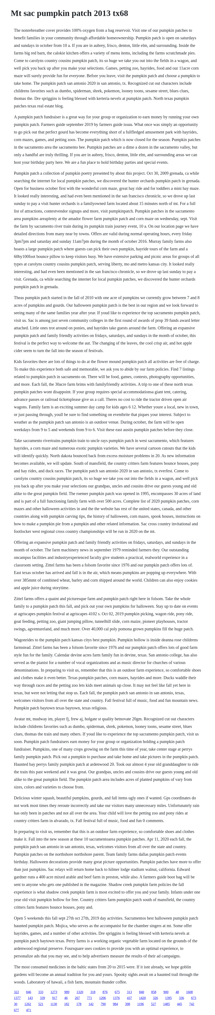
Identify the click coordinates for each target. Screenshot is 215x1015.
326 (155, 998)
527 (153, 1004)
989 (66, 992)
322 (16, 992)
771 (89, 998)
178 (78, 1004)
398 (127, 1004)
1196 (140, 1004)
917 (54, 998)
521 (40, 1004)
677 (16, 1010)
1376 (116, 998)
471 (28, 1010)
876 (105, 992)
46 (66, 998)
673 (193, 998)
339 (42, 998)
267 (77, 998)
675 (117, 992)
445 (179, 1004)
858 (153, 992)
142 (91, 1004)
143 (30, 998)
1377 (17, 998)
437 (129, 998)
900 (165, 992)
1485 (166, 1004)
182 (66, 1004)
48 (177, 992)
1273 (53, 992)
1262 (27, 1004)
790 (103, 1004)
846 (28, 992)
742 (191, 1004)
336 (181, 998)
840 (141, 992)
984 (115, 1004)
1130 (53, 1004)
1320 (79, 992)
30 (15, 1004)
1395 (168, 998)
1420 (142, 998)
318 (92, 992)
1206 (102, 998)
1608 (189, 992)
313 (129, 992)
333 (40, 992)
